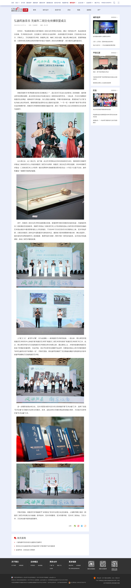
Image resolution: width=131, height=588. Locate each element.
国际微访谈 (50, 2)
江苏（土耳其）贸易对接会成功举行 (103, 41)
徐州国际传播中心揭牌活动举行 (102, 36)
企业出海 (81, 2)
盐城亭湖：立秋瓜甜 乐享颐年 (25, 550)
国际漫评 (28, 2)
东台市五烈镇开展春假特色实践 (102, 109)
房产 (99, 10)
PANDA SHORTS (106, 2)
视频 (78, 10)
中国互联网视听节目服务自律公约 (19, 582)
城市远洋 (73, 2)
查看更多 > (114, 17)
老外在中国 (57, 2)
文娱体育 (89, 2)
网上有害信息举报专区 (74, 568)
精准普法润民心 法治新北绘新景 (102, 83)
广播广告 (52, 565)
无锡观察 (35, 25)
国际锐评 (35, 2)
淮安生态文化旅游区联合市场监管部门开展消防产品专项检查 (35, 546)
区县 (95, 90)
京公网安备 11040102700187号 (77, 582)
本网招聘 (21, 565)
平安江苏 (96, 53)
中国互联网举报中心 (17, 577)
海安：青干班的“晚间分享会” (101, 72)
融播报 (89, 10)
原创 (69, 10)
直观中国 (58, 10)
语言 (17, 2)
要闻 (34, 10)
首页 (12, 2)
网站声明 (71, 565)
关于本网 (13, 565)
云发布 (51, 568)
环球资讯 (33, 565)
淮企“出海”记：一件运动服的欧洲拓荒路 (104, 45)
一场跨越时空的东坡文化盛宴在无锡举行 (29, 542)
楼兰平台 (97, 2)
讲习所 (23, 2)
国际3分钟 (42, 2)
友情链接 (78, 565)
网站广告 (59, 565)
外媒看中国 (65, 2)
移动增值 (40, 565)
